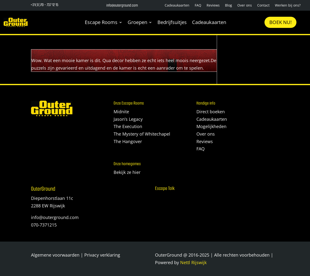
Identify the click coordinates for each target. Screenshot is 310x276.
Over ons (244, 6)
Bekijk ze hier (127, 172)
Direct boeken (210, 111)
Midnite (121, 111)
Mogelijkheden (211, 126)
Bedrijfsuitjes (172, 22)
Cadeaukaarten (177, 6)
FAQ (198, 6)
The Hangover (128, 141)
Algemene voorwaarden (55, 255)
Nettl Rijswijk (193, 262)
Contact (263, 6)
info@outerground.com (55, 217)
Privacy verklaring (102, 255)
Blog (228, 6)
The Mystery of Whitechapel (142, 134)
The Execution (128, 126)
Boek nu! (280, 22)
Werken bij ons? (288, 6)
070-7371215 (44, 225)
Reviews (213, 6)
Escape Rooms (101, 22)
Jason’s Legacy (128, 119)
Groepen (137, 22)
